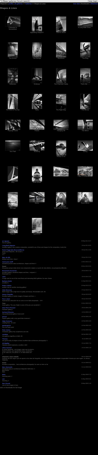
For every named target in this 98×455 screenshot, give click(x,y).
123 (3, 379)
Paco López (6, 299)
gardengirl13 (6, 325)
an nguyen (5, 241)
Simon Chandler (7, 294)
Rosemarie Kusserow (9, 270)
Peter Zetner (6, 330)
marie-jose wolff (7, 262)
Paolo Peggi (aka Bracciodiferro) (13, 250)
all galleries (18, 4)
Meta (3, 374)
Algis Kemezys (7, 321)
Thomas (5, 339)
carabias (5, 334)
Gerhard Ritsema (8, 312)
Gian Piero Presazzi (8, 308)
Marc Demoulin (7, 367)
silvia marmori (7, 348)
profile (11, 4)
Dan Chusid (6, 383)
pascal (4, 316)
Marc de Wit (6, 257)
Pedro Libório (6, 285)
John (4, 276)
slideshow (94, 4)
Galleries (28, 4)
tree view (76, 4)
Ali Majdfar (5, 343)
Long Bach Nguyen (8, 245)
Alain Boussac (7, 290)
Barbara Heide (7, 281)
